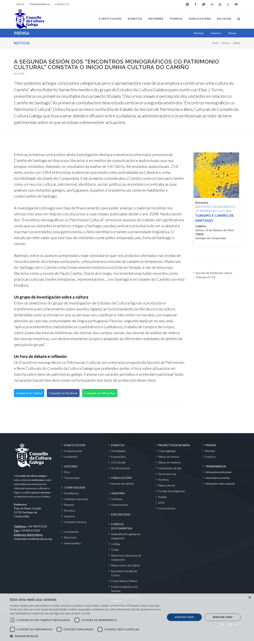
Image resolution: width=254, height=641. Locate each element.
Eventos (210, 456)
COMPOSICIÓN (74, 487)
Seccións (69, 510)
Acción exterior (120, 468)
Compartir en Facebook (63, 393)
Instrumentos (166, 508)
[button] (85, 636)
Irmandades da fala (169, 468)
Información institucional (218, 472)
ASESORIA (118, 493)
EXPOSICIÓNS (120, 514)
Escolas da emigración (171, 491)
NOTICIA (22, 43)
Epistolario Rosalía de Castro (124, 573)
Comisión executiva (76, 499)
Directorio (70, 537)
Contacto (62, 4)
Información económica (217, 477)
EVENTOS (117, 445)
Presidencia (71, 493)
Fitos (67, 472)
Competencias (73, 451)
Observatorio (119, 504)
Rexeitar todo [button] (223, 617)
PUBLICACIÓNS (121, 477)
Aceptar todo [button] (184, 617)
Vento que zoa (167, 474)
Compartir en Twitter (29, 393)
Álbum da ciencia (168, 456)
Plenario (69, 504)
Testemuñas (72, 477)
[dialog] (127, 617)
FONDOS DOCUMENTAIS (121, 526)
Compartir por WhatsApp (99, 393)
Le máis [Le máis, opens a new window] (86, 613)
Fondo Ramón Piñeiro (124, 581)
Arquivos (69, 516)
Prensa (225, 42)
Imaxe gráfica (72, 543)
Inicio (20, 4)
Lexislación (71, 456)
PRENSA (210, 445)
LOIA (161, 502)
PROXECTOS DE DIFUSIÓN (174, 445)
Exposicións (118, 456)
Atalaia (162, 496)
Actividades (118, 451)
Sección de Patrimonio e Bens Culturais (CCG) (214, 275)
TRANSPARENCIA (215, 466)
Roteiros (163, 479)
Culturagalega (167, 451)
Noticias (210, 451)
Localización (71, 531)
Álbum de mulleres (169, 462)
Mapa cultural (166, 485)
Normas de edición (122, 483)
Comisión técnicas (75, 522)
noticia (236, 42)
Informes (116, 499)
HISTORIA (70, 466)
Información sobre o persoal (219, 483)
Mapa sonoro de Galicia (125, 565)
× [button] (249, 597)
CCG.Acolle (118, 462)
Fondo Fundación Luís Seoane (124, 588)
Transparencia (39, 4)
